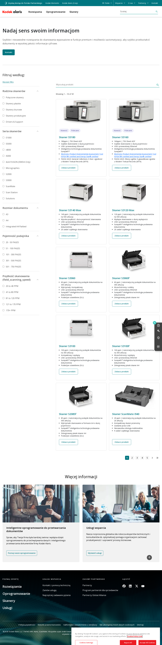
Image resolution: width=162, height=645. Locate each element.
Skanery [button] (73, 11)
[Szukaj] (137, 11)
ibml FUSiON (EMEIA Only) (18, 162)
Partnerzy (87, 585)
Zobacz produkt (68, 168)
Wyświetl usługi (95, 553)
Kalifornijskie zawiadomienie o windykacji (80, 625)
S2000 (9, 174)
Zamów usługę (49, 590)
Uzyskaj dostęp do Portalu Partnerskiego (23, 3)
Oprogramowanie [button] (55, 11)
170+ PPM (10, 310)
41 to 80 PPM (12, 292)
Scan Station (12, 192)
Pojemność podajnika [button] (16, 236)
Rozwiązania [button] (35, 11)
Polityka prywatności (26, 625)
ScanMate (10, 186)
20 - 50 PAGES (12, 242)
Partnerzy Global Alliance (94, 595)
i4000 (8, 149)
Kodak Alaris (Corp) (70, 3)
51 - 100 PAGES (13, 248)
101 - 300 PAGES (13, 254)
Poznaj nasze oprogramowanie (21, 553)
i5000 (8, 156)
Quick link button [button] (154, 322)
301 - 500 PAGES (13, 260)
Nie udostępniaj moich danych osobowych (117, 625)
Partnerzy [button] (142, 3)
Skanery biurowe (14, 109)
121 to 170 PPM (13, 304)
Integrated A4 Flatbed (16, 226)
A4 (7, 220)
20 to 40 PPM (12, 286)
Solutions (10, 198)
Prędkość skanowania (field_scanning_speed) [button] (17, 277)
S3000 (9, 180)
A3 (7, 214)
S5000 (9, 143)
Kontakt (154, 3)
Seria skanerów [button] (12, 131)
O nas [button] (130, 3)
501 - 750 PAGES (13, 266)
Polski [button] (107, 3)
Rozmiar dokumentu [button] (15, 208)
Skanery (9, 601)
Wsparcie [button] (119, 3)
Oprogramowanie (16, 594)
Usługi (7, 608)
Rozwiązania (12, 586)
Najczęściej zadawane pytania (56, 595)
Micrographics (12, 168)
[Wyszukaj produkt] (105, 85)
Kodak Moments (52, 3)
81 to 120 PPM (12, 298)
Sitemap (140, 625)
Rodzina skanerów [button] (14, 91)
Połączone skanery (15, 97)
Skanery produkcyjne (16, 115)
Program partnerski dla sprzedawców (100, 590)
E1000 (9, 137)
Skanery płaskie (13, 103)
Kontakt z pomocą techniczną (56, 585)
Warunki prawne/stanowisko (49, 625)
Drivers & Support (14, 121)
